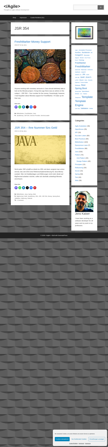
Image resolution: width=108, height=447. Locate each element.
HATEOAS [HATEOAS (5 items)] (90, 69)
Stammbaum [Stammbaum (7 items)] (85, 91)
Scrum (77, 171)
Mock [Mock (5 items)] (86, 80)
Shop (14, 17)
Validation (17, 198)
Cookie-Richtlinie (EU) (37, 17)
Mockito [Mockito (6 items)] (90, 80)
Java (34, 113)
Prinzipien (78, 164)
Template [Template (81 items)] (87, 96)
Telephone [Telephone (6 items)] (78, 97)
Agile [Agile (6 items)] (76, 50)
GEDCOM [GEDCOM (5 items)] (77, 69)
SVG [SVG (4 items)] (81, 93)
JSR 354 (26, 115)
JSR (40, 196)
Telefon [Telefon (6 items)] (85, 93)
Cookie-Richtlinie (73, 443)
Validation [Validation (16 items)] (84, 108)
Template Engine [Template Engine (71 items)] (80, 103)
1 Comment (20, 200)
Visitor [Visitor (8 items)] (91, 108)
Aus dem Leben (80, 136)
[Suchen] (101, 7)
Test (76, 177)
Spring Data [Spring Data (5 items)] (78, 91)
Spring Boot (56, 196)
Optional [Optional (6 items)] (77, 82)
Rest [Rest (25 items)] (83, 85)
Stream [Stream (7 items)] (77, 93)
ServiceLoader (45, 115)
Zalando (29, 198)
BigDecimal (20, 196)
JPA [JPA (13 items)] (83, 74)
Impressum (81, 443)
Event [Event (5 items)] (76, 60)
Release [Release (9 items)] (77, 85)
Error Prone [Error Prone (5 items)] (87, 57)
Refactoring (79, 168)
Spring (30, 194)
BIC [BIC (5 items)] (92, 52)
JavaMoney (20, 115)
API (76, 132)
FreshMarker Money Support (32, 41)
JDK (36, 196)
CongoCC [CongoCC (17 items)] (79, 55)
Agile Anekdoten (81, 126)
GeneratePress (62, 235)
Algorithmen (79, 129)
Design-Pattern (82, 161)
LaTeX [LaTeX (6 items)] (77, 80)
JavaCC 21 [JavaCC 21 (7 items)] (78, 74)
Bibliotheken (20, 113)
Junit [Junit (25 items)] (82, 77)
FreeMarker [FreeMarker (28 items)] (80, 63)
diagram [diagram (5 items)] (77, 57)
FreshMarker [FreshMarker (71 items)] (82, 66)
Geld (25, 196)
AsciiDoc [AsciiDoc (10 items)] (78, 52)
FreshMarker (28, 113)
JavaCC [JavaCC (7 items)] (83, 72)
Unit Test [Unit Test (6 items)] (77, 108)
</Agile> (12, 6)
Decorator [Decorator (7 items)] (87, 55)
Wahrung (24, 198)
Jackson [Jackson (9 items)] (77, 72)
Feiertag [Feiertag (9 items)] (81, 60)
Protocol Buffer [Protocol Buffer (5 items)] (84, 82)
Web (34, 194)
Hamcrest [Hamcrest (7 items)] (84, 69)
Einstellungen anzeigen (97, 439)
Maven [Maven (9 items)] (81, 80)
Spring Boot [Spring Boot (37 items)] (81, 88)
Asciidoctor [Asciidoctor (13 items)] (86, 52)
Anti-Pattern (81, 158)
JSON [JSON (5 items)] (87, 74)
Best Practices (80, 139)
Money (50, 196)
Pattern (77, 155)
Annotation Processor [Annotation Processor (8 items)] (85, 50)
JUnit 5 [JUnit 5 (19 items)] (88, 77)
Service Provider (35, 115)
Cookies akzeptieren (62, 439)
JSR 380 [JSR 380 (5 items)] (77, 77)
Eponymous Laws (81, 145)
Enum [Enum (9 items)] (82, 57)
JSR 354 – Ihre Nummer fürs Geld (36, 127)
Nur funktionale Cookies (79, 439)
